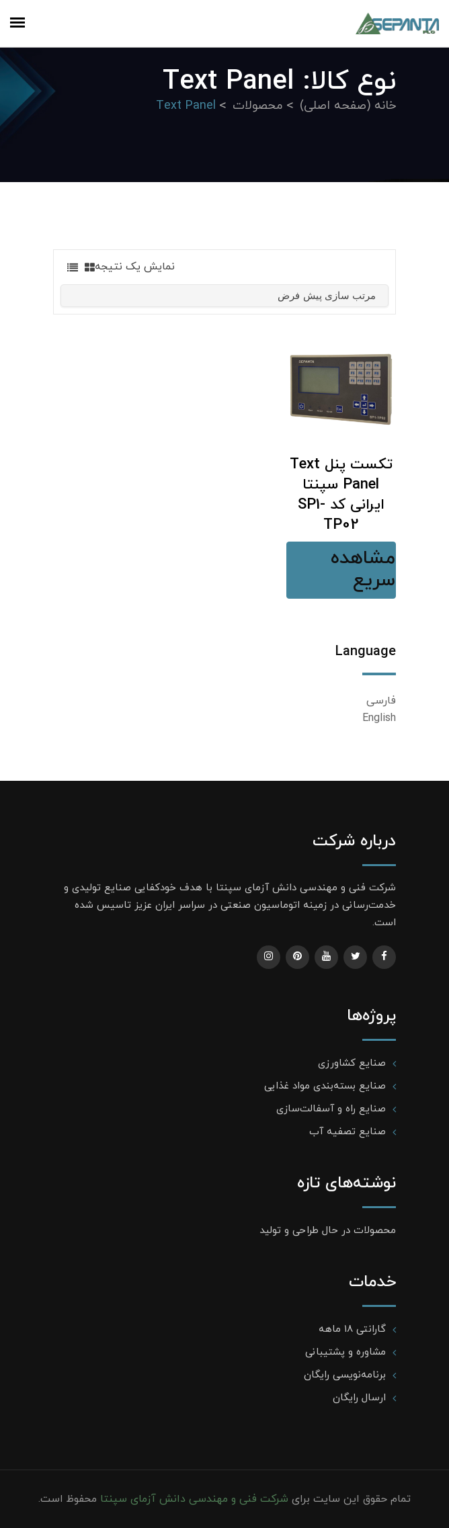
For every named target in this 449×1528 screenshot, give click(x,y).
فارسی (381, 700)
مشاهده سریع (363, 570)
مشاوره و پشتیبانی (345, 1352)
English (379, 718)
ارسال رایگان (359, 1398)
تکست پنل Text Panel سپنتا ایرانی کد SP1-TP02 (341, 495)
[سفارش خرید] (224, 295)
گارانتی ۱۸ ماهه (352, 1329)
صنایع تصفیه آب (347, 1132)
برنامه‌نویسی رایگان (345, 1375)
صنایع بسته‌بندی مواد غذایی (325, 1086)
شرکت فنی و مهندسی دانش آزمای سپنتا (192, 1499)
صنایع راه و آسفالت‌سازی (331, 1109)
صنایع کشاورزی (352, 1063)
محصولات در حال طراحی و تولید (327, 1231)
